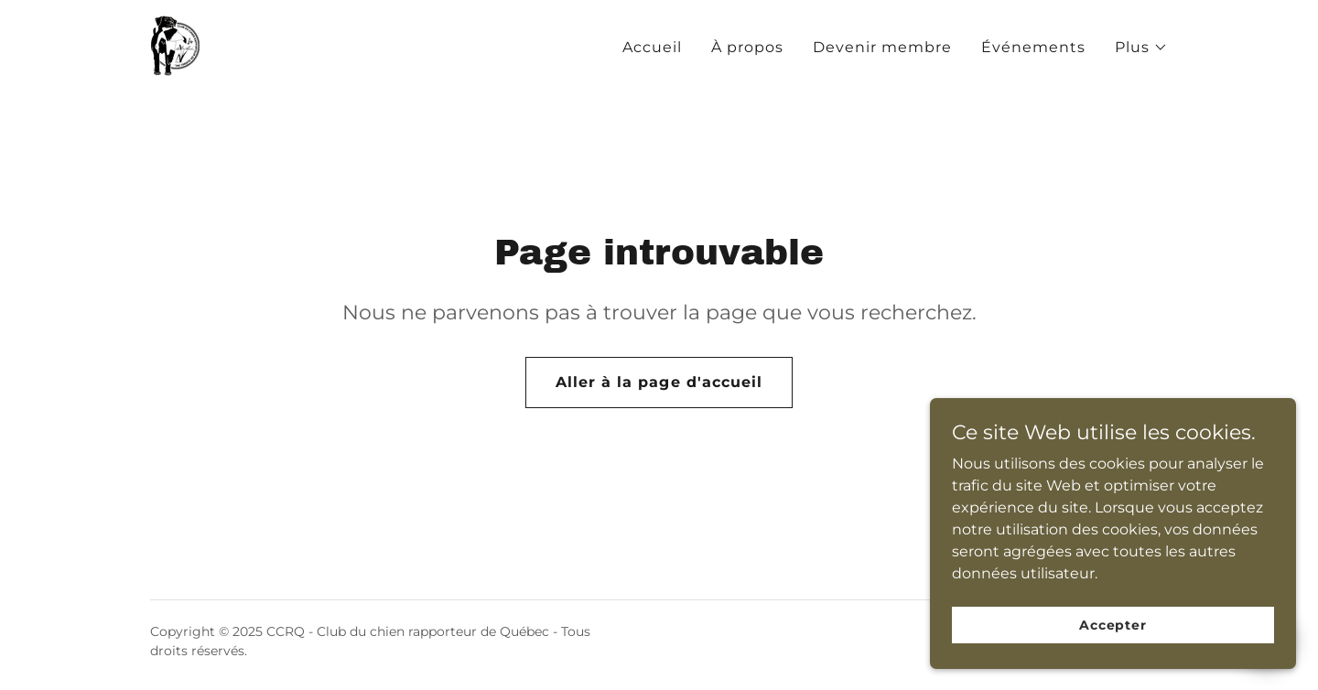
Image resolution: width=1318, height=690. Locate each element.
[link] (175, 44)
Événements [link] (1033, 47)
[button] (1141, 48)
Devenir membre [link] (882, 47)
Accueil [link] (652, 47)
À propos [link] (747, 47)
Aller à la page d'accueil (659, 382)
